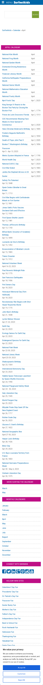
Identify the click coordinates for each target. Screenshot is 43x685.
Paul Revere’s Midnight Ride (13, 270)
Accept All (21, 668)
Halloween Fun (8, 632)
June (4, 528)
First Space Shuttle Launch (13, 218)
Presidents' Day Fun (10, 592)
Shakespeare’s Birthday (11, 362)
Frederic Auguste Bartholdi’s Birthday (13, 134)
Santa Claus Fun (8, 645)
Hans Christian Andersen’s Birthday (16, 129)
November (6, 550)
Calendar (16, 30)
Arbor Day (6, 446)
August (5, 537)
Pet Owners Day (8, 285)
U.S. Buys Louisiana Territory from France (15, 454)
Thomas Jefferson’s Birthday (13, 225)
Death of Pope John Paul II (13, 140)
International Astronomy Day (13, 369)
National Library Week (11, 355)
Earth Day (6, 326)
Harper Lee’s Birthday (10, 439)
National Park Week (10, 347)
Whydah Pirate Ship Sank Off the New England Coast (15, 408)
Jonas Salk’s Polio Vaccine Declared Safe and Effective (13, 209)
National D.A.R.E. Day (10, 164)
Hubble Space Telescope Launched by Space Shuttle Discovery (16, 377)
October (5, 546)
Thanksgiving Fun (9, 636)
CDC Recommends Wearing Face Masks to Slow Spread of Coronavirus (15, 122)
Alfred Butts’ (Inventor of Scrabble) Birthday (16, 233)
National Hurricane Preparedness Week (15, 464)
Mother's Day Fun (9, 610)
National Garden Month (11, 63)
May (4, 492)
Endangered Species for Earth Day (16, 340)
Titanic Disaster (8, 256)
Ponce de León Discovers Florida (15, 115)
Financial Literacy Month (12, 74)
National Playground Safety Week (15, 386)
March (4, 488)
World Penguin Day (9, 400)
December (6, 555)
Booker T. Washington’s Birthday (15, 144)
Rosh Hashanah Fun (10, 627)
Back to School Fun (9, 623)
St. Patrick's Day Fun (10, 596)
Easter (4, 176)
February (5, 510)
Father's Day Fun (8, 614)
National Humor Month (11, 85)
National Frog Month (10, 58)
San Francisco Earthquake (12, 277)
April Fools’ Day (8, 100)
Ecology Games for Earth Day (13, 333)
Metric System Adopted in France (15, 155)
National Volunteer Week (12, 263)
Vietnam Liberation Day (11, 473)
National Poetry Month (11, 96)
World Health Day (9, 160)
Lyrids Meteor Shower (11, 319)
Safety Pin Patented (10, 180)
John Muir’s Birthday (10, 312)
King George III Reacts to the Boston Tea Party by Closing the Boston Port (15, 108)
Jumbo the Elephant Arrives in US (15, 172)
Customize (21, 674)
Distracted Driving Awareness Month (14, 68)
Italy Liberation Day (10, 393)
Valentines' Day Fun (10, 587)
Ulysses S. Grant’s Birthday (13, 424)
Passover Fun (7, 601)
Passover (6, 148)
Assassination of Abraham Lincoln (15, 249)
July (4, 532)
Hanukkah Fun (7, 641)
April (4, 519)
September (6, 541)
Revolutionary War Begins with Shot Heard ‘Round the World (16, 303)
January (5, 506)
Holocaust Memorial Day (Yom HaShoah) (14, 293)
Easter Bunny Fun (9, 605)
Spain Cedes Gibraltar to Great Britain (14, 188)
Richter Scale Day (9, 417)
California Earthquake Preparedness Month (16, 79)
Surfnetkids (6, 30)
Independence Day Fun (11, 618)
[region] (21, 665)
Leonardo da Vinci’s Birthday (13, 242)
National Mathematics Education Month (15, 90)
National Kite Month (10, 54)
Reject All (21, 680)
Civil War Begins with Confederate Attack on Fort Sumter (15, 199)
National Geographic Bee (12, 432)
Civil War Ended (8, 168)
